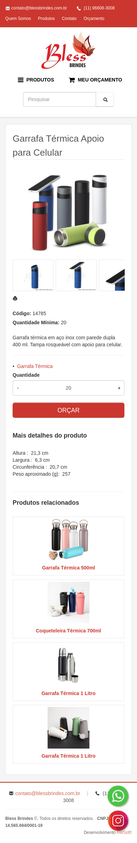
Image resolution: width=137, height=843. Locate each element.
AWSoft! (124, 832)
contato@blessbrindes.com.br (39, 8)
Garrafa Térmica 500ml (68, 568)
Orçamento (93, 18)
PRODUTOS (36, 80)
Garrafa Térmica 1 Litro (68, 693)
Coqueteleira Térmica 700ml (68, 630)
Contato (69, 18)
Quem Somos (18, 18)
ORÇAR (68, 410)
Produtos (46, 18)
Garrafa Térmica (35, 366)
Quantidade (26, 375)
